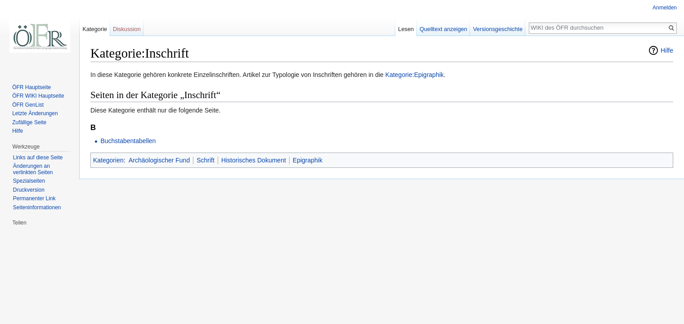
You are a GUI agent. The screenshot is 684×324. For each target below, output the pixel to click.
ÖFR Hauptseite (31, 87)
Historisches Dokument (253, 160)
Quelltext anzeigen (443, 29)
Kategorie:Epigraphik (414, 74)
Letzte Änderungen (35, 113)
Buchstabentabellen (128, 140)
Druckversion (29, 190)
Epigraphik (307, 160)
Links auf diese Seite (38, 157)
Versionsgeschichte (498, 29)
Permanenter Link (34, 198)
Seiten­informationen (37, 207)
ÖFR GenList (28, 105)
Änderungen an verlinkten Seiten (33, 169)
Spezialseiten (29, 181)
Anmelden (665, 7)
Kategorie (94, 29)
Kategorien (108, 160)
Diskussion (127, 29)
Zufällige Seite (29, 122)
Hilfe (667, 50)
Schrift (206, 160)
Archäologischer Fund (159, 160)
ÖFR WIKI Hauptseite (38, 96)
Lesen (406, 29)
